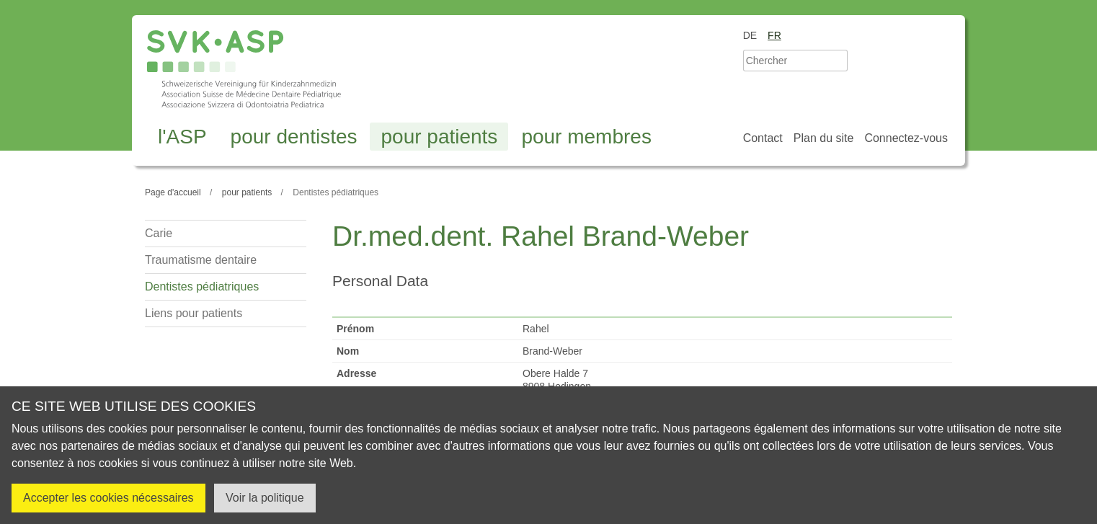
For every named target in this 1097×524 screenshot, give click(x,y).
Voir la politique (265, 498)
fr (774, 35)
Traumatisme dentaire (201, 260)
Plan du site (824, 138)
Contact (763, 138)
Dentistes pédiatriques (202, 286)
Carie (158, 233)
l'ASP (182, 136)
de (750, 35)
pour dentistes (294, 136)
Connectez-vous (906, 138)
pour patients (439, 136)
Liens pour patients (193, 313)
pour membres (586, 136)
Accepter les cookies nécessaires (108, 498)
